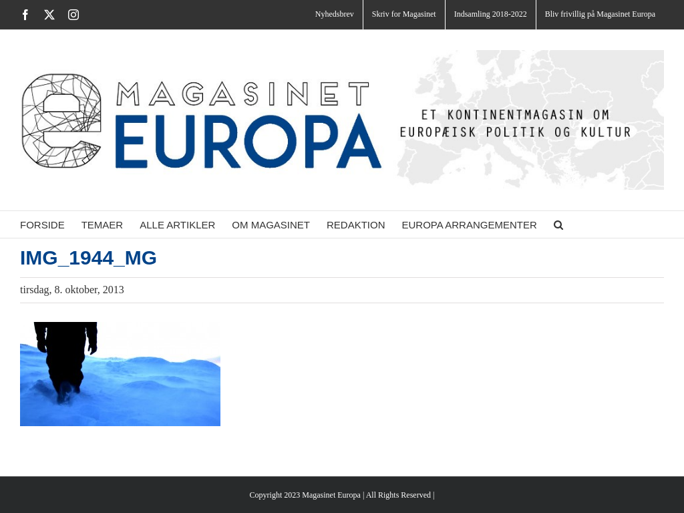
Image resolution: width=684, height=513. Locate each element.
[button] (558, 224)
